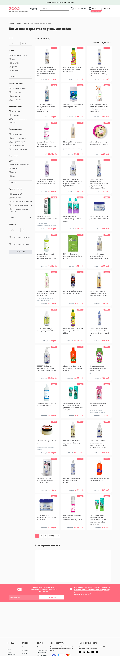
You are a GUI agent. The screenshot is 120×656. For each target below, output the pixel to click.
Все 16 (21, 182)
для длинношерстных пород (21, 201)
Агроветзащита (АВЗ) (19, 55)
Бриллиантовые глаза (19, 119)
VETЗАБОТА (15, 111)
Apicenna (14, 67)
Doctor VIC (15, 63)
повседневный (16, 194)
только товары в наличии (20, 237)
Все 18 (21, 77)
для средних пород (18, 142)
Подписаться (51, 597)
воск (13, 176)
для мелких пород (17, 145)
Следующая (54, 536)
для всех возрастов (18, 88)
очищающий (16, 198)
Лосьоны (14, 168)
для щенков (15, 96)
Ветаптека (25, 650)
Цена (11, 38)
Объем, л (12, 224)
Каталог (24, 647)
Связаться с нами (11, 648)
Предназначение (15, 189)
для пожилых (16, 100)
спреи (13, 172)
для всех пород (17, 134)
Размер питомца (15, 129)
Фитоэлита (15, 115)
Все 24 (21, 217)
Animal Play (15, 70)
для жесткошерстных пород (21, 205)
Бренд (11, 50)
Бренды (24, 653)
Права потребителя (11, 653)
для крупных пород (18, 138)
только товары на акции (20, 244)
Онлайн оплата (42, 647)
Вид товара (13, 156)
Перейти (70, 2)
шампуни (14, 161)
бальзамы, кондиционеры (20, 165)
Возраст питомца (16, 83)
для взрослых (16, 92)
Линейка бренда (15, 106)
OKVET (13, 123)
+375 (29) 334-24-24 (80, 8)
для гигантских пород (19, 149)
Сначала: (96, 43)
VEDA (13, 59)
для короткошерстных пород (19, 210)
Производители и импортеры (42, 651)
